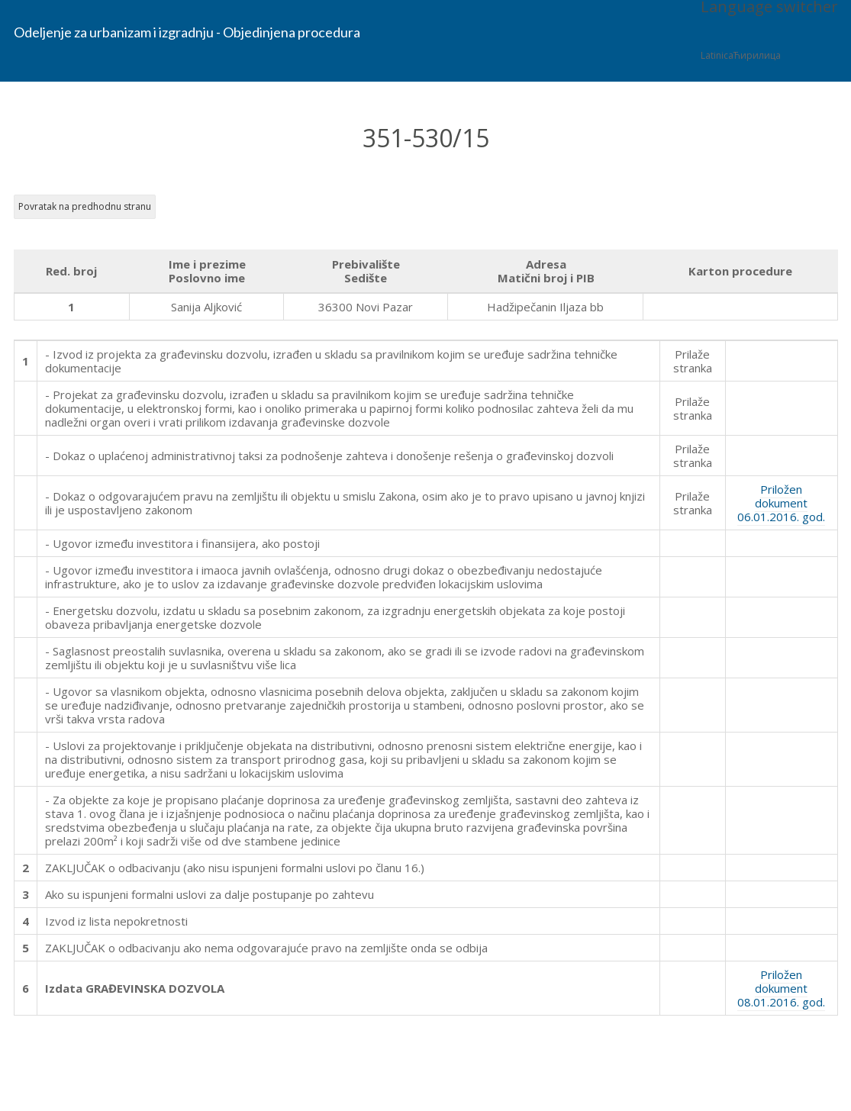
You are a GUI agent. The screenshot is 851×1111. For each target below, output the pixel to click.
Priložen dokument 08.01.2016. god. (781, 988)
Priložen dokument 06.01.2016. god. (781, 502)
